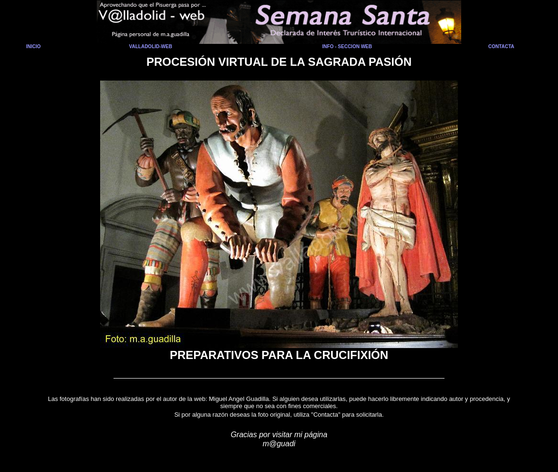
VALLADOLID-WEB (150, 46)
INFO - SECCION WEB (347, 46)
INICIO (33, 46)
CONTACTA (501, 46)
